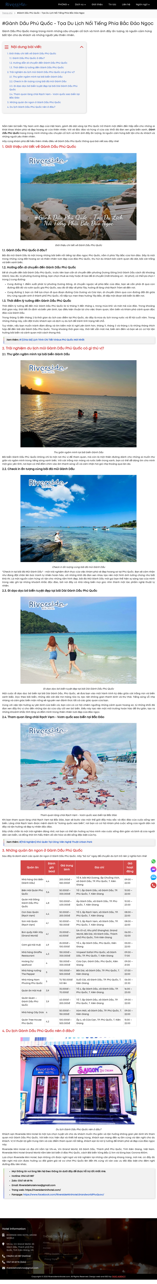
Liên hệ (126, 4)
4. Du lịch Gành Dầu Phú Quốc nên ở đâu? (31, 107)
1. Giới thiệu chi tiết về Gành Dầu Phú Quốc (31, 54)
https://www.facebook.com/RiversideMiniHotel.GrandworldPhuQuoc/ (63, 1195)
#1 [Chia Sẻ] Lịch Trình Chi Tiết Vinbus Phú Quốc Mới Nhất (51, 340)
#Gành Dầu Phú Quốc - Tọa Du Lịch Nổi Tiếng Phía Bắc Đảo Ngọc (51, 13)
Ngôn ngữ (143, 4)
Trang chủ (7, 13)
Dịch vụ (80, 4)
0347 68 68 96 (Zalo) (16, 1273)
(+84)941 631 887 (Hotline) (19, 1267)
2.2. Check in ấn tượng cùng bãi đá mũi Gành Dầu (37, 81)
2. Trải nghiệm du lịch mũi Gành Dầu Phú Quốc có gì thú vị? (41, 72)
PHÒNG (63, 4)
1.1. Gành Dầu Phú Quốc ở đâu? (27, 58)
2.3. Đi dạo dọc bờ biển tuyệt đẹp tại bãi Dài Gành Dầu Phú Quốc (43, 88)
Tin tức (112, 4)
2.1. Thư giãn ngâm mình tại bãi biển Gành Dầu (36, 77)
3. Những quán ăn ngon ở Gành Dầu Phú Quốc (34, 102)
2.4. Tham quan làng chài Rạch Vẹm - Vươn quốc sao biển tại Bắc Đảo (44, 96)
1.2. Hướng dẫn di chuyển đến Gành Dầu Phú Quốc (38, 63)
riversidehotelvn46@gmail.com (22, 1279)
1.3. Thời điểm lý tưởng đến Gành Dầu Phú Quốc (36, 68)
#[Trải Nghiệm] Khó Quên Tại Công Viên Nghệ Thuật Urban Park (55, 842)
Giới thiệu (97, 4)
